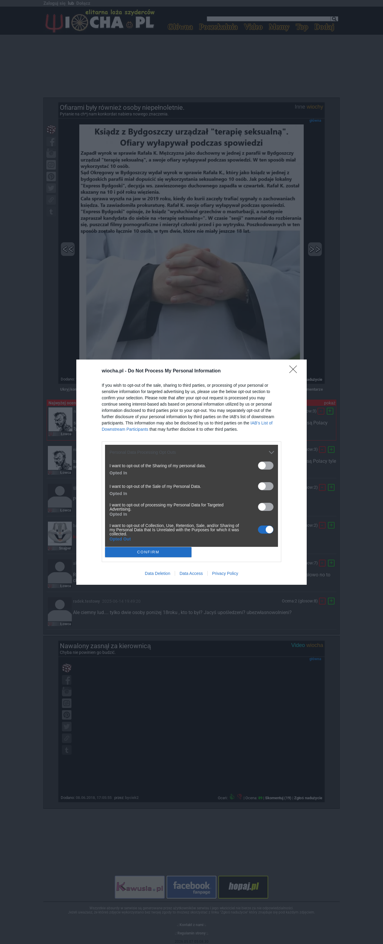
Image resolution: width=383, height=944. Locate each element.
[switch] (265, 466)
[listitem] (191, 452)
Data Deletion (157, 573)
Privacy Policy (225, 573)
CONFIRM (148, 552)
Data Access (191, 573)
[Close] (295, 371)
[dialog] (191, 472)
